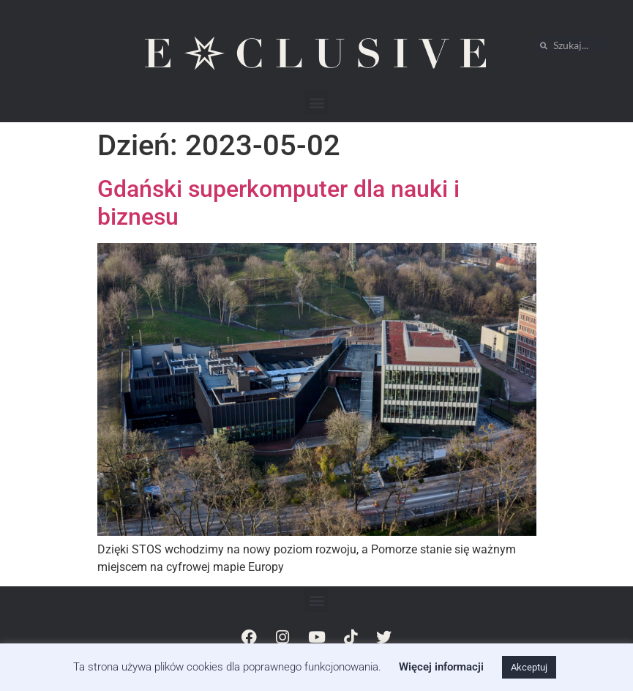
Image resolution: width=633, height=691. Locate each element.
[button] (316, 102)
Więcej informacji (441, 666)
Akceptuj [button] (529, 667)
